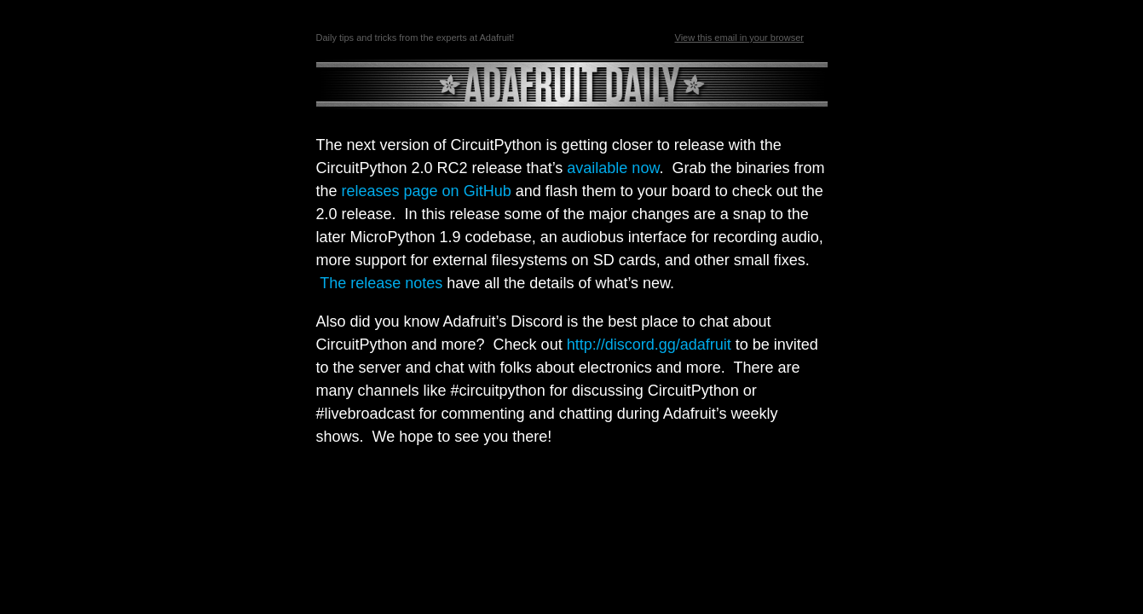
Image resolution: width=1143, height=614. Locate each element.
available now (613, 168)
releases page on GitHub (426, 191)
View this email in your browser (739, 37)
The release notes (381, 283)
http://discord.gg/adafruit (649, 344)
